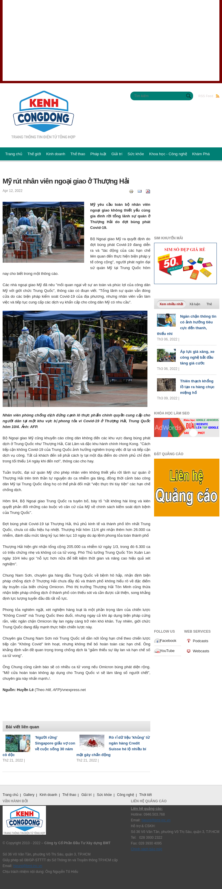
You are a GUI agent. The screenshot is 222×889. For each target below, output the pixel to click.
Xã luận (194, 304)
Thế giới (34, 154)
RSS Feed (208, 96)
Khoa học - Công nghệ (168, 154)
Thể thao (77, 154)
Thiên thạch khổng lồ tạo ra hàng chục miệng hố (197, 387)
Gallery (28, 795)
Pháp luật (98, 154)
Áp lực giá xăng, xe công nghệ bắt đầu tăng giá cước (197, 357)
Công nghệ (125, 795)
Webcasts (201, 651)
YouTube (167, 651)
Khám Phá (201, 154)
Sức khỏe (135, 154)
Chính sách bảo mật (146, 849)
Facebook (168, 640)
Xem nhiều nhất (173, 303)
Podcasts (200, 641)
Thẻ (209, 304)
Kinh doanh (55, 154)
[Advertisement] (111, 40)
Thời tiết (145, 795)
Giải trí (116, 154)
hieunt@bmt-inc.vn (27, 866)
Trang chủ (13, 154)
